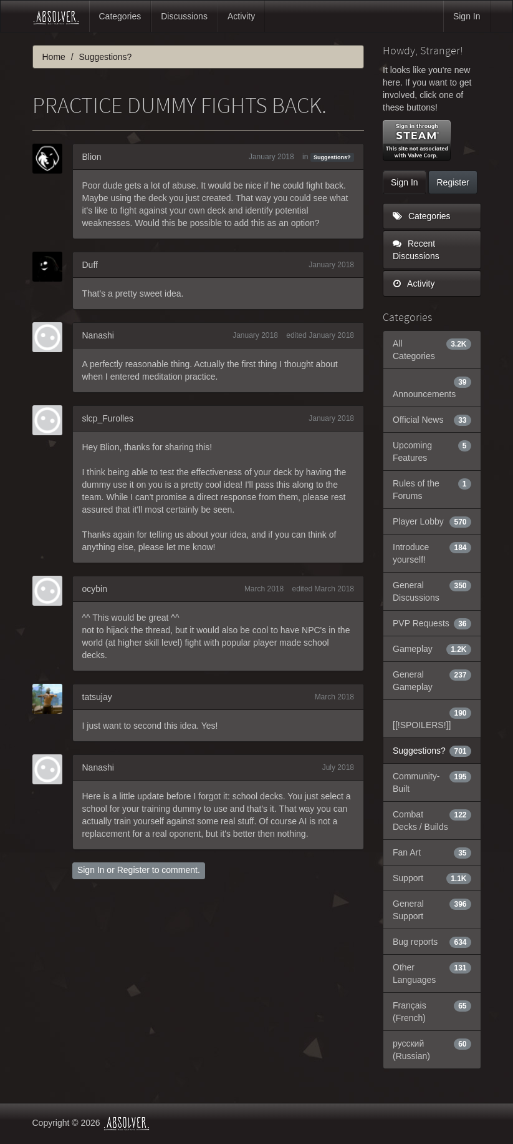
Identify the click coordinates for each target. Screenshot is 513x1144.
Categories (120, 16)
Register (133, 870)
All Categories (432, 349)
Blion (92, 157)
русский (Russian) (432, 1049)
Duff (90, 265)
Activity (241, 16)
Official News (432, 419)
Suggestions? (332, 157)
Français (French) (432, 1011)
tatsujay (97, 697)
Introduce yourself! (432, 553)
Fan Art (432, 852)
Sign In (467, 16)
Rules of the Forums (432, 489)
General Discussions (432, 591)
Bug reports (432, 941)
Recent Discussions (416, 250)
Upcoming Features (432, 451)
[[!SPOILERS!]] (432, 718)
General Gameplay (432, 680)
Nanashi (98, 335)
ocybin (94, 589)
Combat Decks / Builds (432, 820)
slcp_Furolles (107, 418)
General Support (432, 909)
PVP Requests (432, 623)
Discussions (184, 16)
